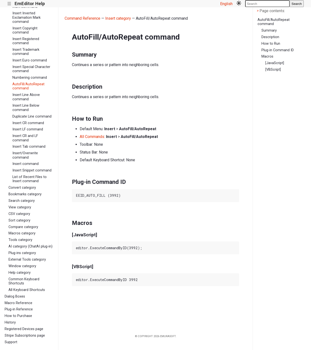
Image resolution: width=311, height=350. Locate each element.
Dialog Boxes (15, 296)
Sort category (19, 220)
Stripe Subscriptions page (25, 335)
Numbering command (29, 78)
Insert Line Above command (26, 97)
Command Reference (82, 18)
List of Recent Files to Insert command (29, 179)
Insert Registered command (25, 41)
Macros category (22, 233)
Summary (269, 30)
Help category (20, 273)
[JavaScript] (274, 63)
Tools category (20, 240)
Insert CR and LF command (25, 138)
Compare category (23, 227)
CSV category (19, 214)
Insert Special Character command (31, 69)
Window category (22, 266)
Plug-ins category (22, 253)
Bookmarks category (25, 194)
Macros (267, 56)
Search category (22, 201)
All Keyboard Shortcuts (27, 290)
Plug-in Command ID (277, 50)
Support (11, 342)
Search (297, 4)
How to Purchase (18, 316)
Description (270, 37)
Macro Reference (18, 303)
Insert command (25, 164)
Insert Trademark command (25, 52)
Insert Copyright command (24, 30)
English (226, 3)
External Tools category (27, 259)
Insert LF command (27, 129)
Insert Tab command (28, 147)
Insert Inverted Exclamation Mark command (26, 17)
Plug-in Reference (19, 309)
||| (9, 4)
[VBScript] (273, 70)
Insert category (118, 18)
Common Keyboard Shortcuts (24, 281)
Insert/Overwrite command (25, 155)
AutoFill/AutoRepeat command (28, 86)
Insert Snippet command (32, 170)
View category (20, 207)
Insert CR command (28, 123)
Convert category (22, 188)
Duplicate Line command (32, 116)
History (10, 322)
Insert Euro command (29, 60)
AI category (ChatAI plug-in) (30, 246)
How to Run (270, 44)
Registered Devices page (24, 329)
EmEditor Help (30, 3)
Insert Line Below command (25, 107)
